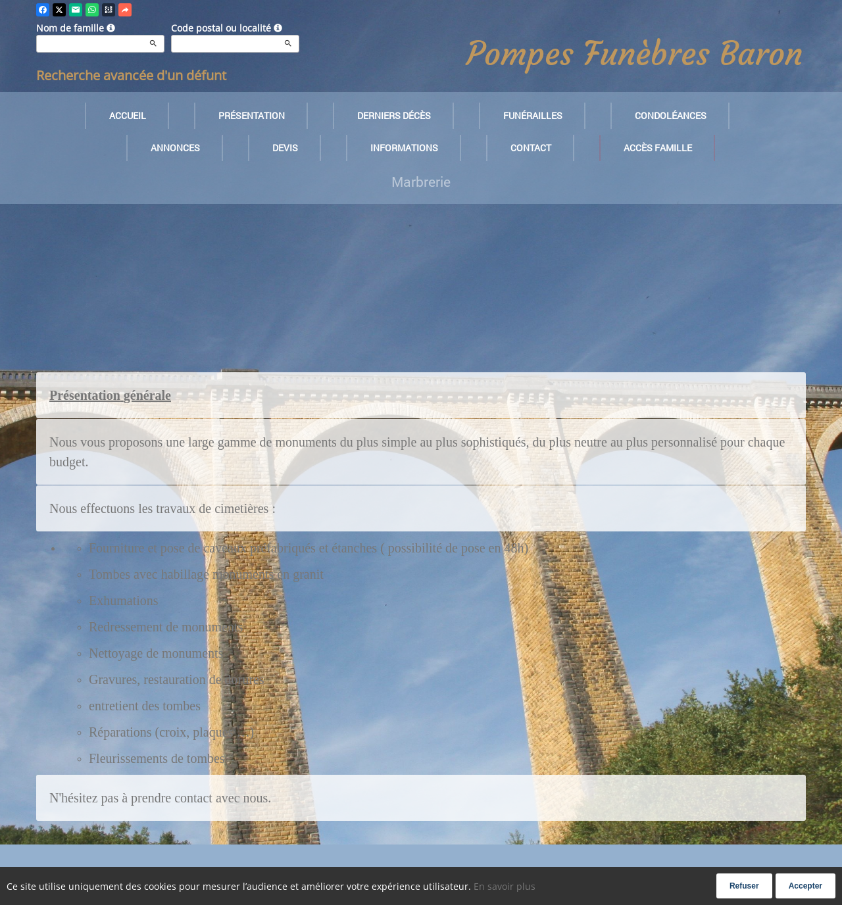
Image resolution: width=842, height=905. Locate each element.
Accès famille (658, 147)
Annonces (175, 147)
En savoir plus (504, 886)
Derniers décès (394, 115)
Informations (404, 147)
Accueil (127, 115)
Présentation (251, 115)
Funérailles (532, 115)
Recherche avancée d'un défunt (131, 75)
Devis (285, 147)
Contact (530, 147)
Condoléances (670, 115)
